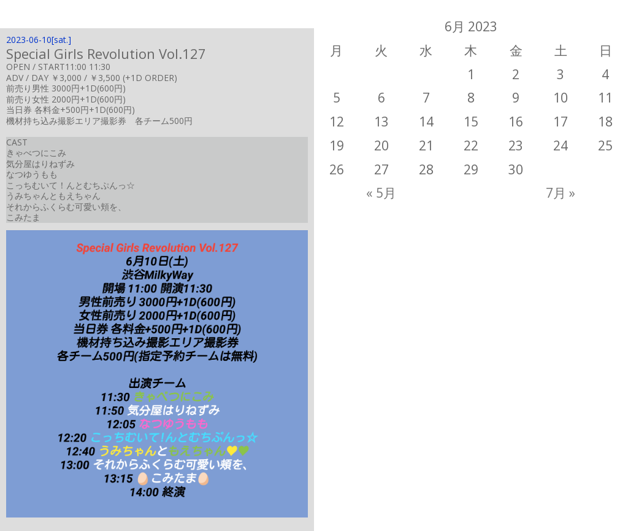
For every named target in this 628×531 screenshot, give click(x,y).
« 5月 (381, 192)
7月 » (560, 192)
